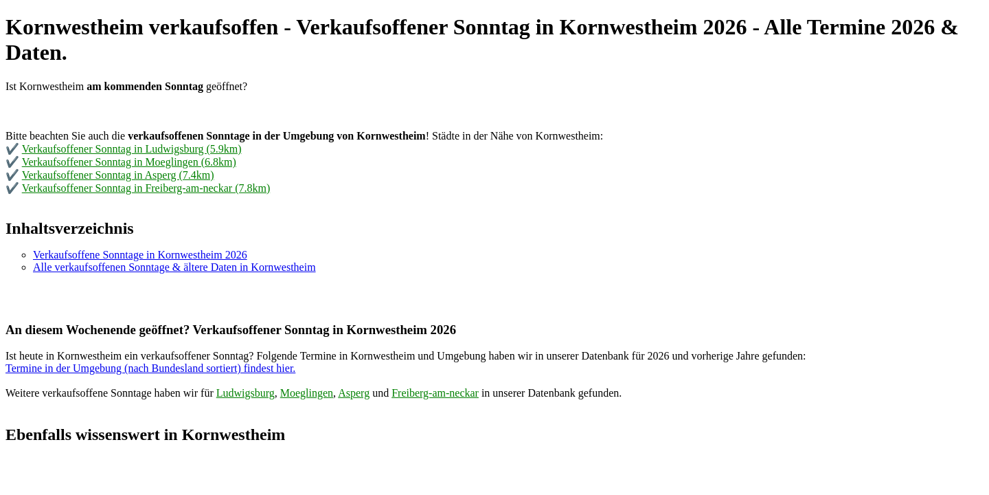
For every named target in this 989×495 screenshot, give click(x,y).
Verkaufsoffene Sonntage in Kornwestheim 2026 (140, 255)
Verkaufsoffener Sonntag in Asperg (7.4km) (118, 175)
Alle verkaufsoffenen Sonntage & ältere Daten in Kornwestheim (174, 267)
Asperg (354, 393)
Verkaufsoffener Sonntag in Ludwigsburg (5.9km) (132, 149)
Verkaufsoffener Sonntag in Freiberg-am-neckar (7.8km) (146, 188)
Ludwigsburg (245, 393)
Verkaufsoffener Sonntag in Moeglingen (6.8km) (129, 162)
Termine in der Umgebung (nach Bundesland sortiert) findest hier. (150, 368)
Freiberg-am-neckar (435, 393)
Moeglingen (306, 393)
